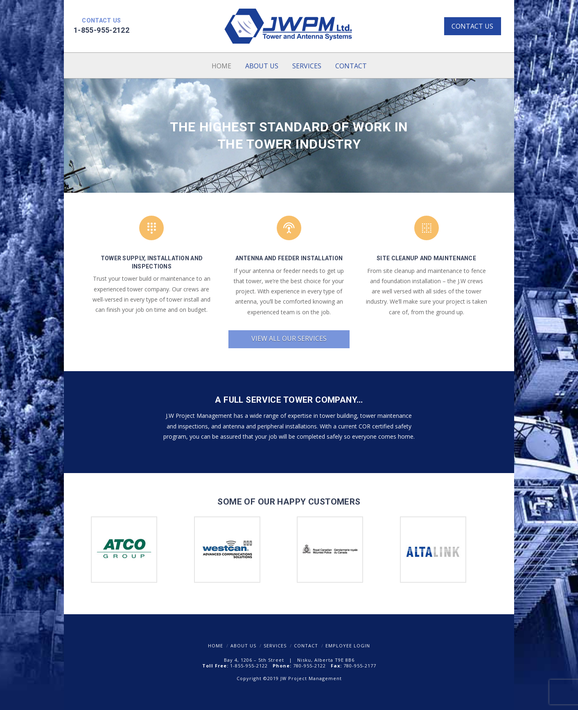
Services (275, 645)
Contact (306, 645)
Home (215, 645)
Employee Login (347, 645)
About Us (243, 645)
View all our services (289, 338)
